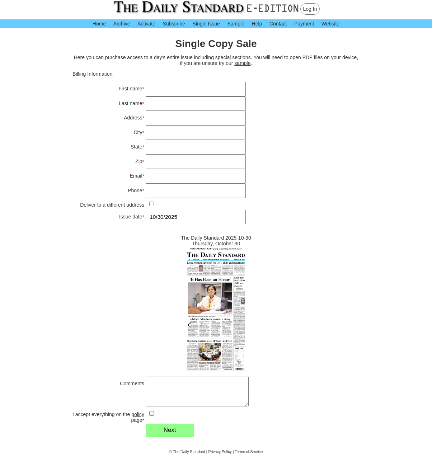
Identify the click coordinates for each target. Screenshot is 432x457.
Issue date (131, 217)
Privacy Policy (220, 451)
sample (242, 63)
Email (137, 176)
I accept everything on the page (108, 417)
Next (170, 430)
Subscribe (174, 24)
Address (134, 118)
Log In (310, 9)
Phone (136, 191)
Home (99, 24)
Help (257, 24)
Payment (304, 24)
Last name (131, 103)
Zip (139, 162)
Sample (235, 24)
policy (137, 414)
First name (131, 89)
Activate (146, 24)
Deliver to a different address (112, 205)
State (137, 147)
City (138, 132)
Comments (132, 383)
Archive (121, 24)
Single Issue (206, 24)
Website (330, 24)
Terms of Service (249, 451)
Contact (278, 24)
